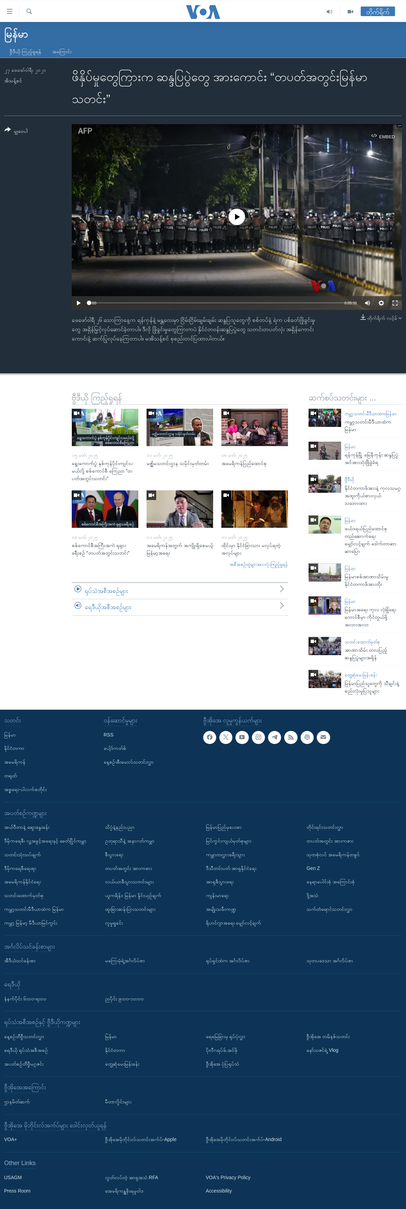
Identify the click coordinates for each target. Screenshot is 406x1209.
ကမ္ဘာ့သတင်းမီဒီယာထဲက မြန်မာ (34, 909)
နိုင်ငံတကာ (14, 748)
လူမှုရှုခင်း (114, 922)
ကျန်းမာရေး (217, 895)
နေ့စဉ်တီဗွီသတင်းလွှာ (24, 1036)
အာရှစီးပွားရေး (220, 881)
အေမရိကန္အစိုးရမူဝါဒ (124, 1191)
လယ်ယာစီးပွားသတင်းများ (129, 881)
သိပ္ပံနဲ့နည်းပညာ (120, 827)
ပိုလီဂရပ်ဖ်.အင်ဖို (222, 1050)
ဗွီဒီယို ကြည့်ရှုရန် (25, 51)
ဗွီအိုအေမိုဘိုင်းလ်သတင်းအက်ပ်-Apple (140, 1139)
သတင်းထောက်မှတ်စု (362, 641)
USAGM (13, 1177)
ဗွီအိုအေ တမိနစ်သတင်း (328, 1036)
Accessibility (219, 1191)
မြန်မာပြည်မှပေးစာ (224, 827)
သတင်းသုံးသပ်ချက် (22, 854)
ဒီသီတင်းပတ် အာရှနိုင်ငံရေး (231, 868)
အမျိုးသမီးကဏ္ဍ (221, 909)
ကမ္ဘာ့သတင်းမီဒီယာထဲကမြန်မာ (371, 413)
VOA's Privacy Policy (228, 1177)
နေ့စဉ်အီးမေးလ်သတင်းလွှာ (129, 762)
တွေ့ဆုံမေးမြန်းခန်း (361, 674)
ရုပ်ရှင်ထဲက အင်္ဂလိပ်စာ (228, 960)
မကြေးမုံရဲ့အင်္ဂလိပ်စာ (125, 960)
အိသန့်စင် (13, 80)
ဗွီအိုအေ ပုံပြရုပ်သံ (223, 1063)
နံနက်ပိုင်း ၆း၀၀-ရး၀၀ (25, 998)
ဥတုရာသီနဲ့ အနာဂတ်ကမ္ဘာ (129, 841)
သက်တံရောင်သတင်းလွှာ (329, 909)
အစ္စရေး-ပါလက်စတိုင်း (25, 789)
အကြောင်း (61, 51)
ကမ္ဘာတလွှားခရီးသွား (225, 854)
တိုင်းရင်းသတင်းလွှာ (324, 827)
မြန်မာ (350, 446)
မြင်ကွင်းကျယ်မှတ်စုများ (228, 841)
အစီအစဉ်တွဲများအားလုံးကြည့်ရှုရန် (259, 564)
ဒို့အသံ (312, 895)
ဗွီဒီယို (349, 479)
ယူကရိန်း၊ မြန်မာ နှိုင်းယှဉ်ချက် (133, 895)
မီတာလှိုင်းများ (118, 1101)
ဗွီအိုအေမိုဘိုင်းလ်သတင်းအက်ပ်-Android (244, 1139)
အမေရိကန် (14, 762)
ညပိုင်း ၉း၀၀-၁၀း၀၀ (124, 998)
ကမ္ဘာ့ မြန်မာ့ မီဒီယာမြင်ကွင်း (30, 922)
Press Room (17, 1191)
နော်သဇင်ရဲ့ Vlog (322, 1050)
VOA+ (10, 1139)
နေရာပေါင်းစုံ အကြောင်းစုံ (330, 881)
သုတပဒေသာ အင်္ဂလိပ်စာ (329, 960)
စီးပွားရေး (114, 854)
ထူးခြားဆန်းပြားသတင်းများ (130, 909)
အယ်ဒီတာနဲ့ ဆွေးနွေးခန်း (26, 827)
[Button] (16, 131)
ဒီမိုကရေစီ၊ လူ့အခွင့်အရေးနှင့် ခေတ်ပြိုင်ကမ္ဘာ (45, 841)
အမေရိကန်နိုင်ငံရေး (22, 881)
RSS (109, 734)
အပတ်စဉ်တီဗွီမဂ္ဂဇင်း (24, 1063)
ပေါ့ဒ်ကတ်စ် (115, 748)
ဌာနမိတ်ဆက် (17, 1101)
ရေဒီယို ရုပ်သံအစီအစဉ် (26, 1050)
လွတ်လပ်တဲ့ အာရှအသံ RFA (131, 1177)
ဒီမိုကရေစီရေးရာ (20, 868)
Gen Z (313, 868)
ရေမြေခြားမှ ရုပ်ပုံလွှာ (226, 1036)
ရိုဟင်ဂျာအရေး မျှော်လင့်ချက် (234, 922)
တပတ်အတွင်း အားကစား (128, 868)
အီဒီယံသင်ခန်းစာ (20, 960)
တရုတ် (10, 775)
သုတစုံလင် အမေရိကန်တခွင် (333, 854)
